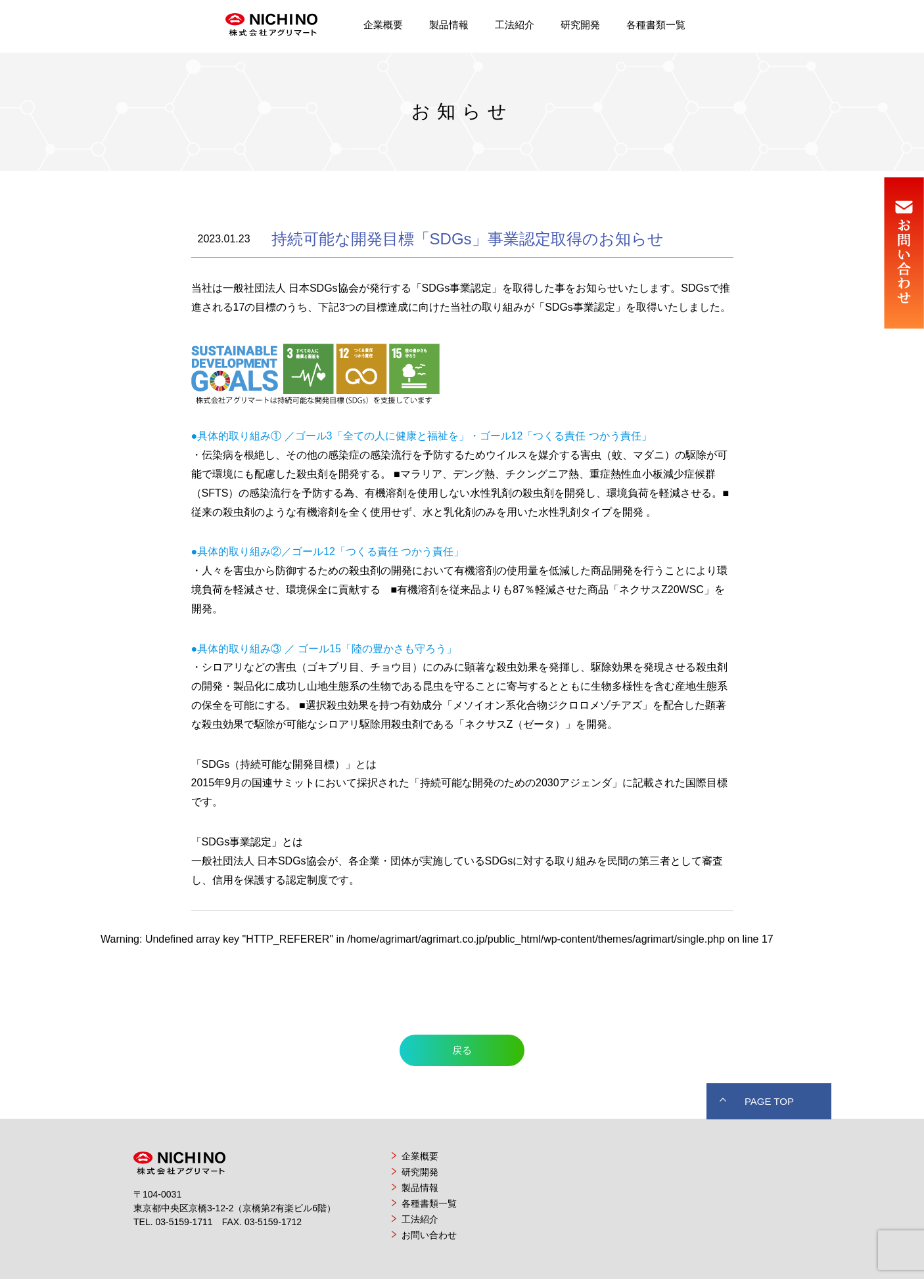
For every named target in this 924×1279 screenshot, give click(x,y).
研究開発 (580, 24)
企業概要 (383, 24)
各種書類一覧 (655, 24)
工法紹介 (514, 24)
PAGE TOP (769, 1101)
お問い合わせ (429, 1235)
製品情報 (449, 24)
